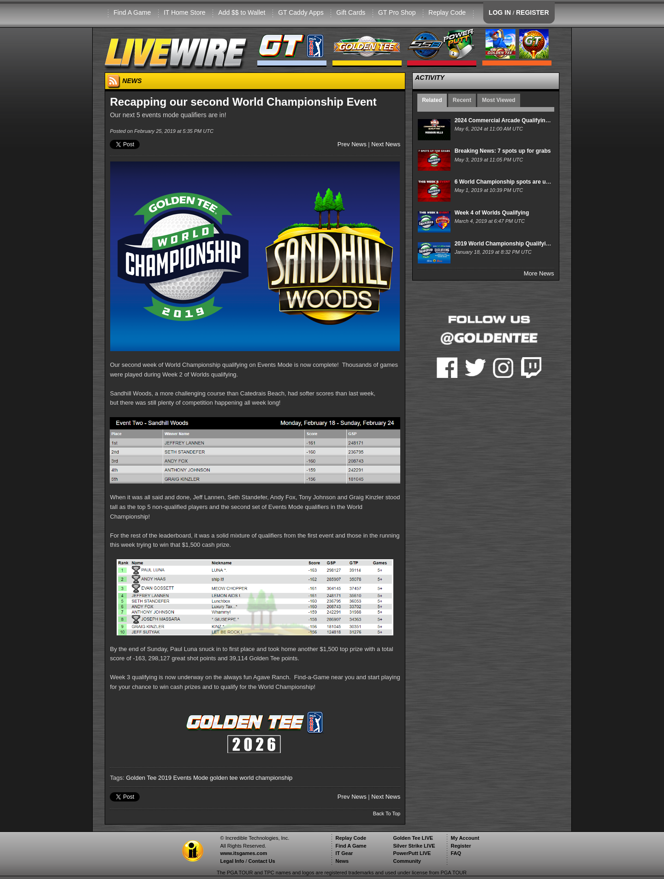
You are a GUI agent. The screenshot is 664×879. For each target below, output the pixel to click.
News (342, 861)
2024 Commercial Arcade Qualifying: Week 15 (514, 120)
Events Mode (190, 777)
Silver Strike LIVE (414, 846)
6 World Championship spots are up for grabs (515, 182)
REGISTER (532, 12)
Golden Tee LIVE (413, 838)
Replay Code (447, 12)
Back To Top (387, 813)
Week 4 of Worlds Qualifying (492, 212)
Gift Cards (350, 12)
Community (407, 861)
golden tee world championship (251, 777)
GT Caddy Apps (301, 12)
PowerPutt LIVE (412, 853)
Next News (385, 144)
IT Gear (344, 853)
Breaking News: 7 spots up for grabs (503, 151)
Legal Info (232, 861)
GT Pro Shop (396, 12)
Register (461, 846)
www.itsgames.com (243, 853)
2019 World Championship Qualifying (503, 243)
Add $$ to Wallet (241, 12)
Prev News (352, 144)
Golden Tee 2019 (149, 777)
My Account (465, 838)
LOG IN (500, 12)
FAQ (456, 853)
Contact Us (262, 861)
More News (539, 273)
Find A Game (132, 12)
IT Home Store (185, 12)
